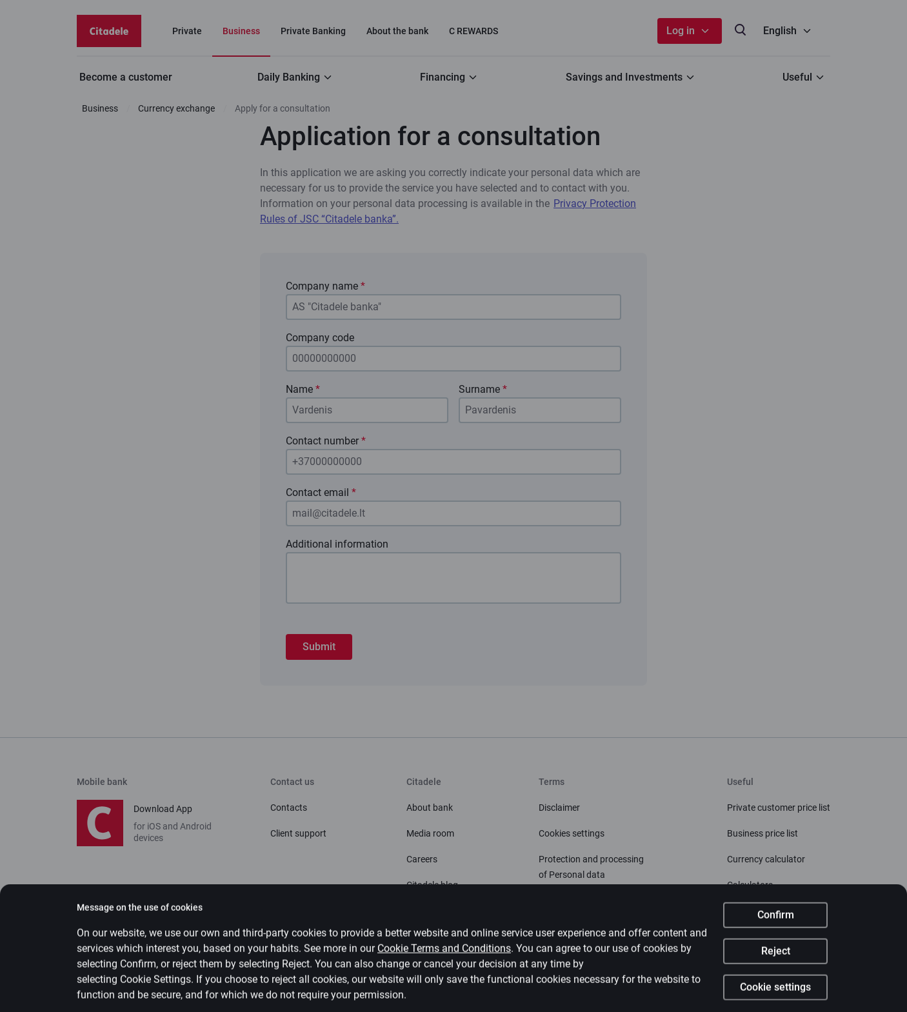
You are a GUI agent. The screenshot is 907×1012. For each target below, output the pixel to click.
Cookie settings (775, 995)
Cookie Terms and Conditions (444, 957)
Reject (775, 959)
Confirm (775, 923)
